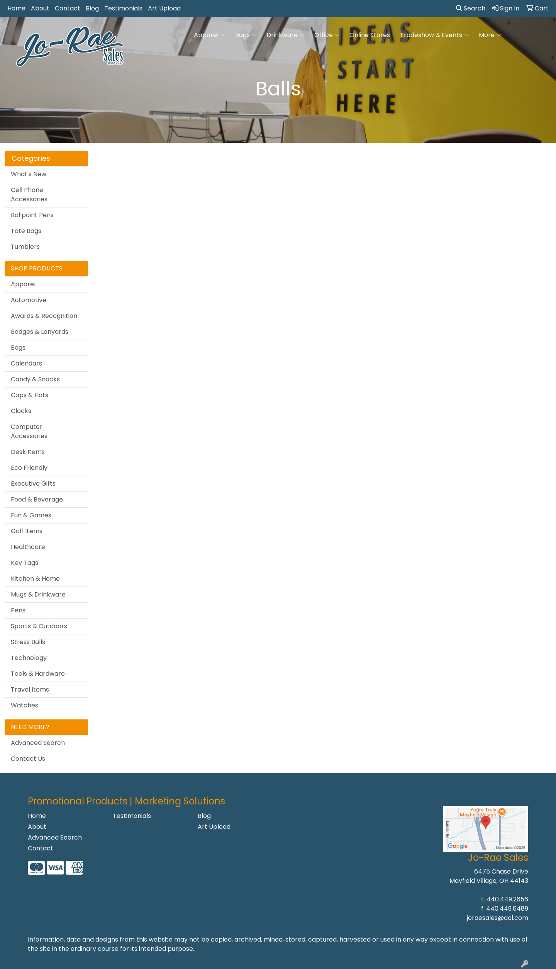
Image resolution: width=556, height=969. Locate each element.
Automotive (28, 300)
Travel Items (30, 689)
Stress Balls (28, 642)
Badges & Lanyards (39, 331)
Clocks (21, 410)
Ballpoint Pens (32, 215)
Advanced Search (38, 742)
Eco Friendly (29, 467)
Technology (29, 657)
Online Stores (369, 35)
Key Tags (24, 562)
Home (16, 8)
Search (470, 8)
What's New (28, 174)
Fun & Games (31, 515)
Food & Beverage (37, 499)
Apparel (209, 35)
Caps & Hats (29, 395)
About (40, 8)
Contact (67, 8)
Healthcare (28, 546)
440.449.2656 (507, 899)
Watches (24, 705)
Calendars (26, 363)
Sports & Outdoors (39, 626)
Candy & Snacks (35, 379)
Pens (18, 610)
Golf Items (26, 531)
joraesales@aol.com (497, 917)
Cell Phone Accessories (29, 194)
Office (326, 35)
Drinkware (285, 35)
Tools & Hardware (38, 673)
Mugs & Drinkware (38, 594)
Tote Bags (26, 230)
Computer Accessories (29, 431)
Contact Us (28, 758)
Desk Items (28, 451)
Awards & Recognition (44, 315)
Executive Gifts (33, 483)
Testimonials (123, 8)
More (490, 35)
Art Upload (164, 8)
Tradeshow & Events (434, 35)
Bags (245, 35)
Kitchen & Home (35, 578)
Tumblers (25, 246)
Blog (92, 8)
